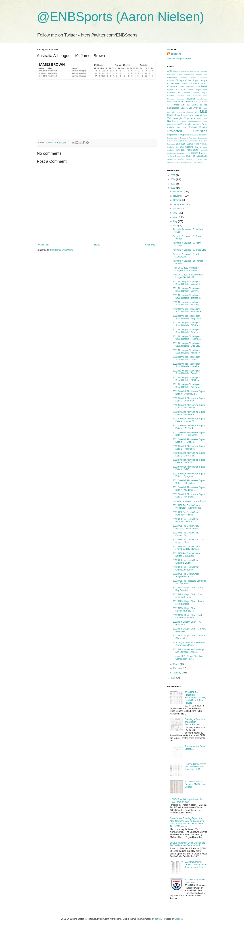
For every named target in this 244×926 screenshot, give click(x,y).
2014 (173, 179)
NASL (179, 115)
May (175, 221)
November (178, 196)
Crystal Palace (190, 87)
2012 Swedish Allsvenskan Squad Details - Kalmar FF (189, 420)
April (175, 225)
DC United (180, 89)
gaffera (158, 919)
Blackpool (171, 74)
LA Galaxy (192, 105)
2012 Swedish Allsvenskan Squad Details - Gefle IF (189, 461)
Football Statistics (175, 96)
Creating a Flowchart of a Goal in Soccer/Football (195, 722)
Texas (188, 153)
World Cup (180, 162)
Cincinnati (184, 84)
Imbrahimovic (202, 99)
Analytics (176, 71)
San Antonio (189, 141)
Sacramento (202, 138)
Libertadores (173, 108)
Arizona (190, 71)
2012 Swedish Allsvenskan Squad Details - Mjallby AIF (189, 406)
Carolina (193, 77)
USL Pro (190, 156)
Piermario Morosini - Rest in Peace (189, 501)
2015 (173, 175)
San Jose (180, 144)
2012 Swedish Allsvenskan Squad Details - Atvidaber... (189, 488)
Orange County (201, 121)
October (177, 200)
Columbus (172, 86)
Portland (193, 127)
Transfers (203, 153)
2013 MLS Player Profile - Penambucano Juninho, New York (196, 864)
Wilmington (171, 162)
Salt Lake (179, 140)
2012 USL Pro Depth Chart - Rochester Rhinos (186, 513)
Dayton (170, 90)
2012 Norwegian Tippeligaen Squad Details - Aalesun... (186, 385)
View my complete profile (179, 58)
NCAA (185, 115)
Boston (179, 74)
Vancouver (202, 156)
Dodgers (198, 90)
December (178, 191)
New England (195, 115)
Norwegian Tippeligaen (184, 118)
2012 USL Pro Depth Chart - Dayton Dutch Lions (186, 554)
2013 (173, 183)
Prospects (183, 134)
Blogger (178, 919)
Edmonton (171, 93)
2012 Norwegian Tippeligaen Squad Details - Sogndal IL (187, 317)
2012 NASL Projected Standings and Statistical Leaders (188, 650)
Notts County (202, 118)
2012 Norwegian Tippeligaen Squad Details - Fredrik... (186, 372)
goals (205, 96)
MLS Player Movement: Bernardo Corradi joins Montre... (189, 643)
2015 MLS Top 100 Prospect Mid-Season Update (195, 784)
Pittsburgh (197, 124)
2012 (173, 188)
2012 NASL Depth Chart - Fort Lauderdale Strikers (187, 616)
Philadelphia (186, 124)
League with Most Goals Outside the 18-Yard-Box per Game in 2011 (187, 844)
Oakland (183, 121)
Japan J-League (185, 101)
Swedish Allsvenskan (187, 150)
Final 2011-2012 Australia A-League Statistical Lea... (186, 269)
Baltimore (203, 71)
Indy (169, 102)
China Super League (196, 80)
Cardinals (183, 77)
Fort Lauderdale (194, 96)
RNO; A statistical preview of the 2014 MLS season (187, 800)
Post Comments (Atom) (61, 250)
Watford (181, 159)
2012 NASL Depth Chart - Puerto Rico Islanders (188, 602)
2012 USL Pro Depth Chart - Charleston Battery (186, 568)
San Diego (199, 141)
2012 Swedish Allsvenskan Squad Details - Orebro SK (189, 399)
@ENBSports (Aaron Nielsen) (120, 17)
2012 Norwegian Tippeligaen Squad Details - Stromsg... (187, 303)
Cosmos (181, 87)
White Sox (202, 159)
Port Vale (181, 127)
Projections (172, 135)
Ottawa (177, 124)
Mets (169, 112)
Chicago (180, 80)
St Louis (203, 147)
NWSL (170, 121)
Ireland (174, 102)
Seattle (189, 144)
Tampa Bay (180, 153)
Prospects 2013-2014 (198, 135)
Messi (205, 108)
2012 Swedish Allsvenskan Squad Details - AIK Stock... (189, 495)
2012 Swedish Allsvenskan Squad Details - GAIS (189, 468)
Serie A (197, 144)
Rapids (170, 138)
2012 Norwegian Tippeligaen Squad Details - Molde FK (186, 351)
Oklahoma (191, 121)
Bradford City (201, 74)
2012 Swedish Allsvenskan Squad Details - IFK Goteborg (189, 433)
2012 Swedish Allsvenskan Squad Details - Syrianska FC (189, 392)
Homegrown (181, 99)
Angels (183, 71)
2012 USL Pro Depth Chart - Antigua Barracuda (186, 575)
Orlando (170, 124)
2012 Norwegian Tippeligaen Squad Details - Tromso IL (187, 296)
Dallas (204, 86)
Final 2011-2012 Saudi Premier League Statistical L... (188, 276)
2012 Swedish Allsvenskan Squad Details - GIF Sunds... (189, 454)
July (175, 213)
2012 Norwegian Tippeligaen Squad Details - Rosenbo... (187, 337)
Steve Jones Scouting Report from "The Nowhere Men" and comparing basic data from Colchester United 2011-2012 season (187, 822)
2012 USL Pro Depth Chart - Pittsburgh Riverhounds (186, 527)
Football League (199, 93)
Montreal (171, 115)
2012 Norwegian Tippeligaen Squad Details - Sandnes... (187, 330)
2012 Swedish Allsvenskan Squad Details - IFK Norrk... (189, 426)
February (177, 668)
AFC (169, 71)
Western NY (191, 159)
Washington (171, 159)
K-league (197, 102)
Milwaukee (181, 112)
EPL (179, 93)
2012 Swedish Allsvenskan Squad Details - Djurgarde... (189, 475)
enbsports (176, 54)
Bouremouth (188, 74)
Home (97, 244)
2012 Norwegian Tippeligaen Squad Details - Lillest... (186, 358)
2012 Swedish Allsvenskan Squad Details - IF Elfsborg (189, 440)
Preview (203, 127)
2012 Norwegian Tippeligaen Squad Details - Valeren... (186, 289)
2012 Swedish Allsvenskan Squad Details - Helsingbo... (189, 447)
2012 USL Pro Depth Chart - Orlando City (186, 534)
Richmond (184, 138)
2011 (173, 678)
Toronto (194, 153)
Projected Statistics (187, 131)
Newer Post (43, 244)
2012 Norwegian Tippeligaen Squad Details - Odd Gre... (187, 344)
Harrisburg (171, 99)
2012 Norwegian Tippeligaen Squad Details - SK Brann (186, 323)
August (177, 208)
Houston (191, 99)
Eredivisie (186, 93)
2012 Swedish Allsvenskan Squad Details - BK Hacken (189, 481)
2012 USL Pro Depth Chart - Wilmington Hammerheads (187, 506)
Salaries (170, 141)
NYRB (176, 121)
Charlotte (170, 81)
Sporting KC (191, 147)
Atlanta (196, 71)
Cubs (199, 87)
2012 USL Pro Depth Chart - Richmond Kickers (186, 520)
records (176, 138)
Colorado (202, 83)
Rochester (193, 138)
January (177, 672)
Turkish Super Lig (176, 156)
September (178, 204)
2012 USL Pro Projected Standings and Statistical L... (189, 582)
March (176, 664)
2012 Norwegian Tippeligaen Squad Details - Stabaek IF (187, 310)
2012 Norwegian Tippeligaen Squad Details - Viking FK (186, 282)
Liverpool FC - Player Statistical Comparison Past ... (188, 657)
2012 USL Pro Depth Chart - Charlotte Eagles (186, 561)
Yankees (200, 162)
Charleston (203, 77)
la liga (203, 105)
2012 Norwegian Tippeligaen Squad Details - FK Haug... (187, 378)
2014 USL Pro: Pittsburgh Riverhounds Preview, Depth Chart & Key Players (195, 697)
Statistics (170, 150)
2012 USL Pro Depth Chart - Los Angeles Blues (188, 540)
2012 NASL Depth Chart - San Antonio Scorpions (187, 595)
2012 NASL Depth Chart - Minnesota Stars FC (185, 609)
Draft (205, 90)
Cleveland (193, 84)
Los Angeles (195, 108)
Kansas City (179, 105)
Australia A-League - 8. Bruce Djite (189, 250)
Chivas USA (173, 83)
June (175, 217)
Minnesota (190, 112)
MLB (197, 112)
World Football (190, 162)
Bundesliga (172, 77)
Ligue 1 (184, 108)
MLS (203, 111)
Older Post (150, 244)
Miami (174, 112)
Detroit (190, 90)
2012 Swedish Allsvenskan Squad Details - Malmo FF (189, 413)
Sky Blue (180, 147)
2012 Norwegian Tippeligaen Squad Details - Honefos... (187, 365)
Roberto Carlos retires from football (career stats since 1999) (195, 767)
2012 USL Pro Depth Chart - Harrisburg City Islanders (186, 547)
